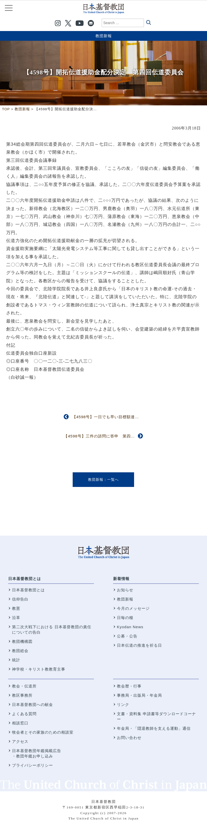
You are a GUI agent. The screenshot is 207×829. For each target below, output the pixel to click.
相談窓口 (20, 723)
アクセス (20, 741)
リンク (123, 704)
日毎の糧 (125, 617)
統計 (16, 660)
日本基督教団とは (24, 578)
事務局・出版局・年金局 (139, 695)
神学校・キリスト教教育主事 (38, 669)
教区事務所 (22, 695)
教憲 (16, 608)
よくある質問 (24, 714)
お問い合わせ (129, 737)
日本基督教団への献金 (32, 704)
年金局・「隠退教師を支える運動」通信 (154, 728)
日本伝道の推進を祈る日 (139, 645)
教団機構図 (22, 641)
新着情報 (121, 578)
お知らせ (125, 590)
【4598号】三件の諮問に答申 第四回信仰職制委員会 (113, 436)
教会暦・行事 (129, 686)
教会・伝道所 (24, 686)
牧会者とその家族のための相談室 (42, 732)
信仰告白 (20, 599)
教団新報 (103, 36)
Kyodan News (130, 627)
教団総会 (20, 650)
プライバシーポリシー (32, 765)
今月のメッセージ (133, 608)
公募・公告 (127, 636)
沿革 (16, 617)
